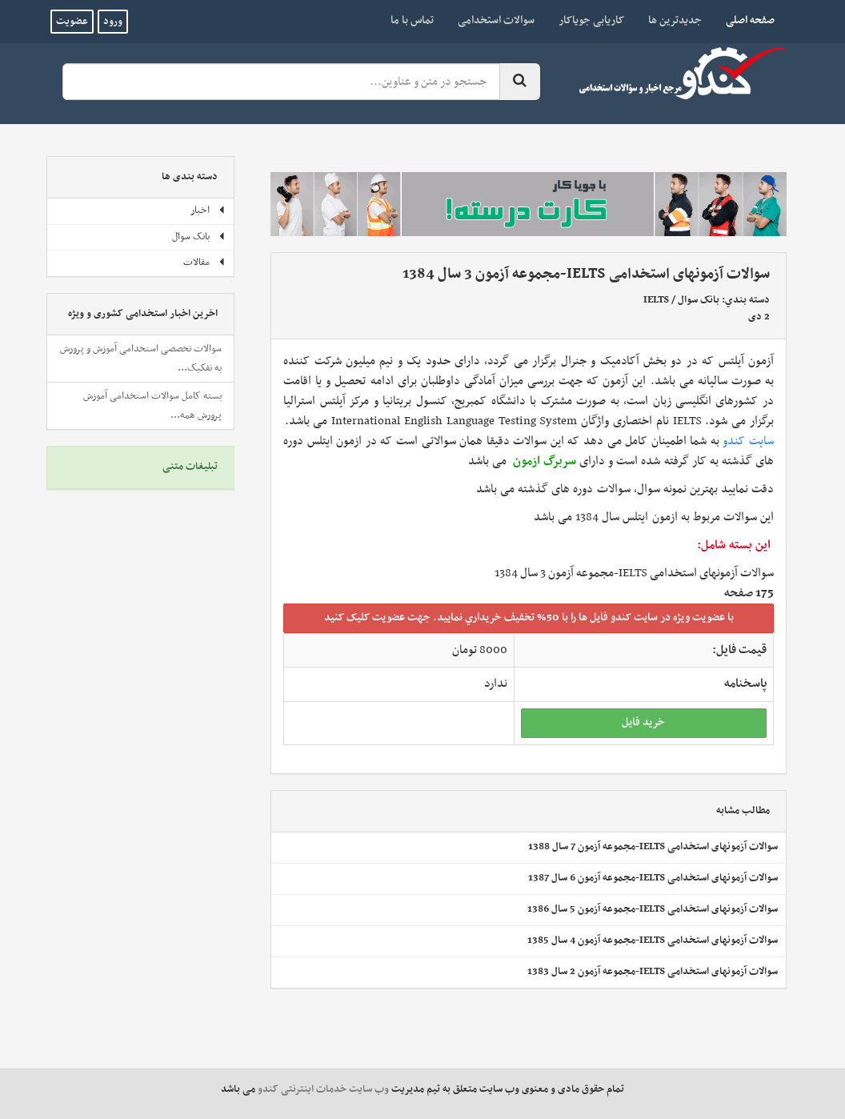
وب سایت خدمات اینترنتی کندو (323, 1089)
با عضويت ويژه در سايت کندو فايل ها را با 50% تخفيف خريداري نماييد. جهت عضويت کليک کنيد (529, 617)
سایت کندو (748, 441)
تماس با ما (412, 20)
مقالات (204, 262)
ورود (112, 21)
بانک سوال (698, 300)
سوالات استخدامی (496, 20)
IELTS (656, 300)
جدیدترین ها (675, 20)
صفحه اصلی (744, 20)
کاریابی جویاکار (591, 20)
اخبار (208, 210)
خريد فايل (643, 722)
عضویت (72, 21)
